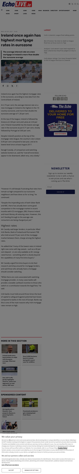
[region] (39, 453)
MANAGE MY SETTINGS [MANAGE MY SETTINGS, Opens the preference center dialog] (31, 470)
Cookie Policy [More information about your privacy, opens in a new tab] (62, 448)
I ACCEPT (11, 470)
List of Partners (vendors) (10, 465)
